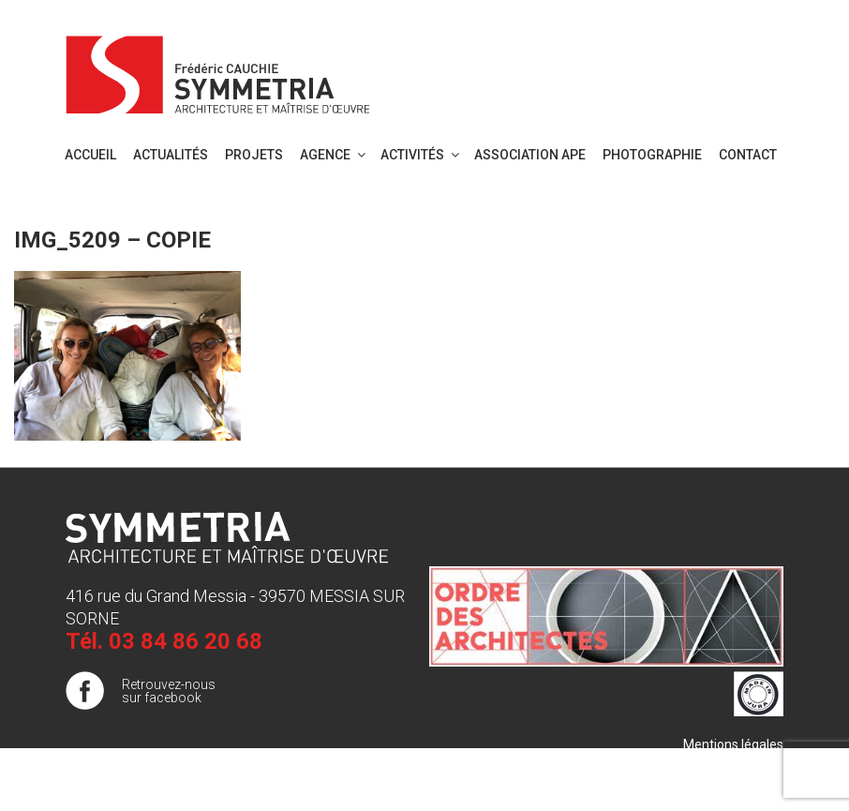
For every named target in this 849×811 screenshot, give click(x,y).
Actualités (170, 154)
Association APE (530, 154)
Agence (334, 154)
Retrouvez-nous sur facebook (169, 691)
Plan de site (749, 763)
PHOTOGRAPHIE (652, 154)
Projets (254, 154)
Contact (748, 154)
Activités (421, 154)
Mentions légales (733, 744)
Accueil (90, 154)
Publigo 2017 (745, 781)
